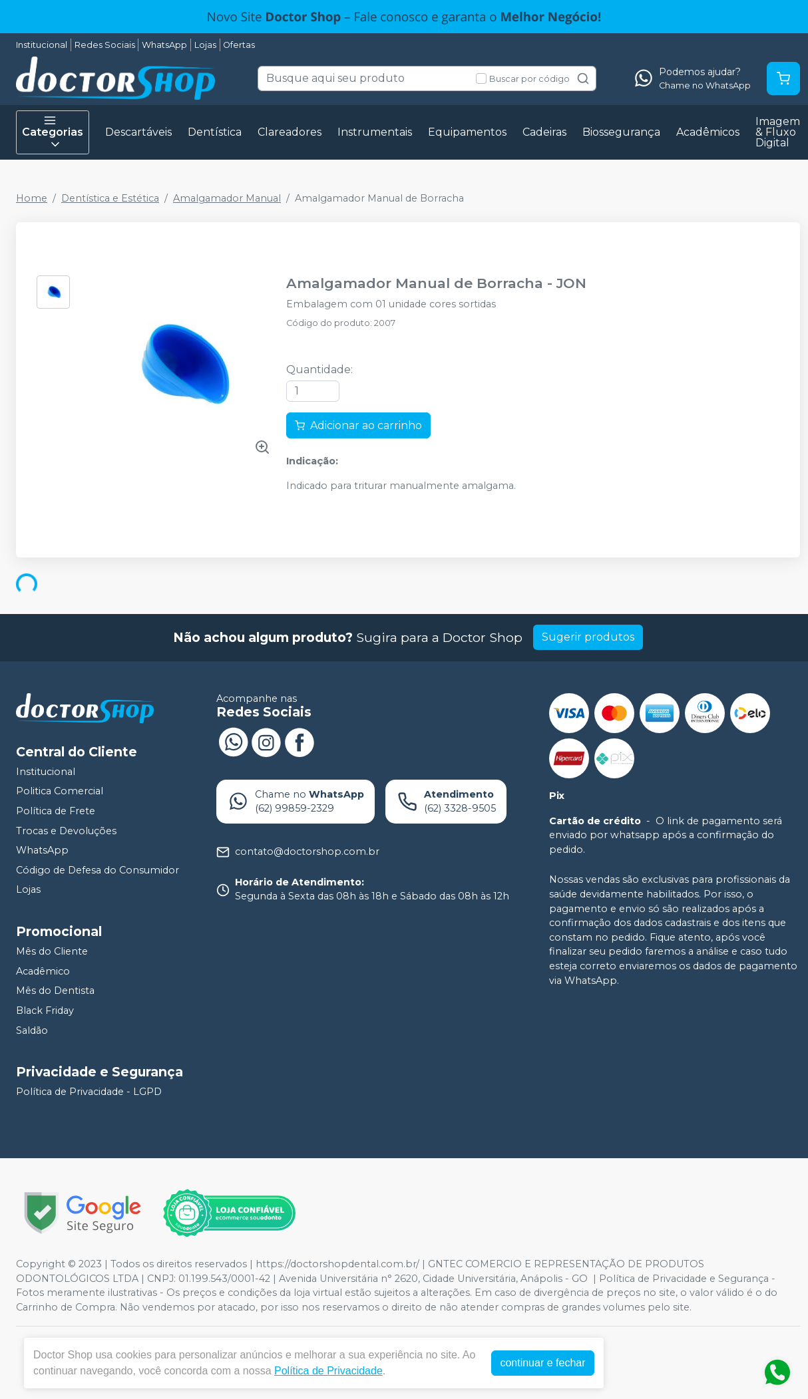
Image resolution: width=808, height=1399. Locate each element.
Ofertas (239, 45)
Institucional (41, 45)
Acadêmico (43, 971)
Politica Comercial (59, 792)
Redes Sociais (105, 45)
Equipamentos (467, 132)
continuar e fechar (542, 1362)
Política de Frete (55, 811)
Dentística (215, 132)
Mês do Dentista (55, 991)
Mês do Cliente (52, 951)
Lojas (205, 45)
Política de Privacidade (328, 1370)
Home (31, 198)
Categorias (52, 132)
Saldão (32, 1030)
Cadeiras (544, 132)
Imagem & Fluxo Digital (777, 132)
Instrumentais (374, 132)
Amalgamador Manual (227, 198)
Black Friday (45, 1010)
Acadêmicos (707, 132)
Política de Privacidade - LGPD (89, 1092)
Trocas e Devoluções (66, 831)
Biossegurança (621, 132)
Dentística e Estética (110, 198)
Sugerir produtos (588, 637)
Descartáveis (138, 132)
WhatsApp (164, 45)
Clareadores (289, 132)
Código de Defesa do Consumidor (97, 870)
